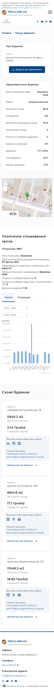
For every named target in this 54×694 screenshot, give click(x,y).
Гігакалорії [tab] (24, 297)
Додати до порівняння (29, 69)
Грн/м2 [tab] (8, 297)
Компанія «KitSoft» (16, 686)
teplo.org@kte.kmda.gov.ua (30, 8)
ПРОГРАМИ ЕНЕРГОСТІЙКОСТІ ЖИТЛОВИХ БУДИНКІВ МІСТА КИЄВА (25, 455)
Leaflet (47, 216)
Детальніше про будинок (22, 465)
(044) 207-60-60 (11, 665)
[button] (27, 195)
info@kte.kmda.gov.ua (14, 675)
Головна (6, 33)
